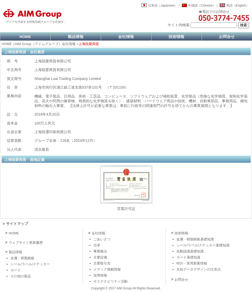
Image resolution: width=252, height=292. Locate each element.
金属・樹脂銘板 (22, 258)
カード (15, 270)
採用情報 (100, 275)
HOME (25, 37)
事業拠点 (100, 251)
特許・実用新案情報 (191, 263)
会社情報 (126, 37)
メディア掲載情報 (107, 269)
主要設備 (100, 257)
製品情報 (75, 37)
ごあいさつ (102, 239)
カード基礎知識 (188, 257)
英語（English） (237, 5)
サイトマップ (17, 223)
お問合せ (227, 37)
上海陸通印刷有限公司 (52, 132)
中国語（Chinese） (202, 5)
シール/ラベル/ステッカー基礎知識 (202, 245)
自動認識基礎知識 (190, 251)
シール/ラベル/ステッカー (30, 264)
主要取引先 (102, 263)
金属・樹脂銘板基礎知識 (195, 239)
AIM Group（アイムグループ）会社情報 (45, 44)
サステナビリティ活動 (110, 281)
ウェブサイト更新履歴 (26, 243)
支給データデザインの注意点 (198, 269)
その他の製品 (20, 276)
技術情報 (176, 37)
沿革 (96, 245)
